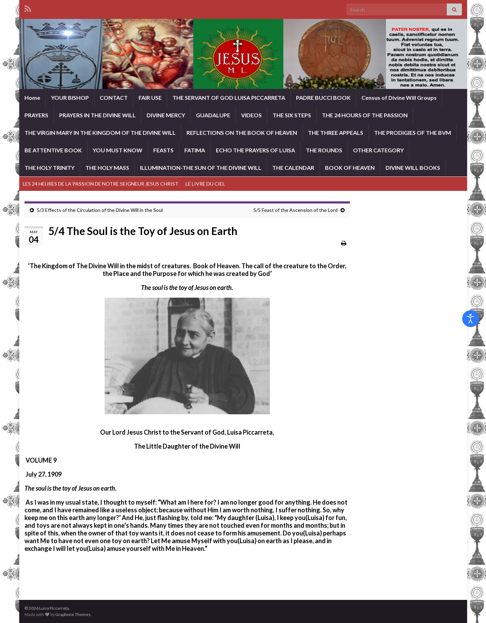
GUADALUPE (213, 115)
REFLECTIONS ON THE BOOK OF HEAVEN (241, 132)
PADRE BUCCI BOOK (323, 97)
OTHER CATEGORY (378, 150)
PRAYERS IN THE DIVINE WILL (97, 115)
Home (32, 97)
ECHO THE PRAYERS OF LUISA (255, 150)
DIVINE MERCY (166, 115)
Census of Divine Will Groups (399, 97)
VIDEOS (251, 115)
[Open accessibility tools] (470, 318)
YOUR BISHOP (70, 97)
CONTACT (114, 97)
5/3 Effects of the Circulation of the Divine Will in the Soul (100, 210)
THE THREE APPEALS (335, 132)
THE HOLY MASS (107, 167)
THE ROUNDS (324, 150)
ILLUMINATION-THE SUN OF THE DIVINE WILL (200, 167)
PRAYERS (36, 115)
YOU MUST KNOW (117, 150)
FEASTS (163, 150)
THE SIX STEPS (292, 115)
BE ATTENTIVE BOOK (53, 150)
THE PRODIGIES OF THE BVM (412, 132)
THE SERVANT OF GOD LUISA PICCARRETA (228, 97)
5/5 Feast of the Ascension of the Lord (295, 210)
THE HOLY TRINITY (49, 167)
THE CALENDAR (293, 167)
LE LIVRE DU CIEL (205, 184)
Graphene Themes (73, 614)
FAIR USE (150, 97)
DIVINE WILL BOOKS (413, 167)
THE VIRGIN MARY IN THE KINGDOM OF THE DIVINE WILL (100, 132)
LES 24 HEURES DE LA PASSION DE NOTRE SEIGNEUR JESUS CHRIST (100, 184)
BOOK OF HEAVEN (350, 167)
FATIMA (194, 150)
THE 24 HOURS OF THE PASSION (365, 115)
